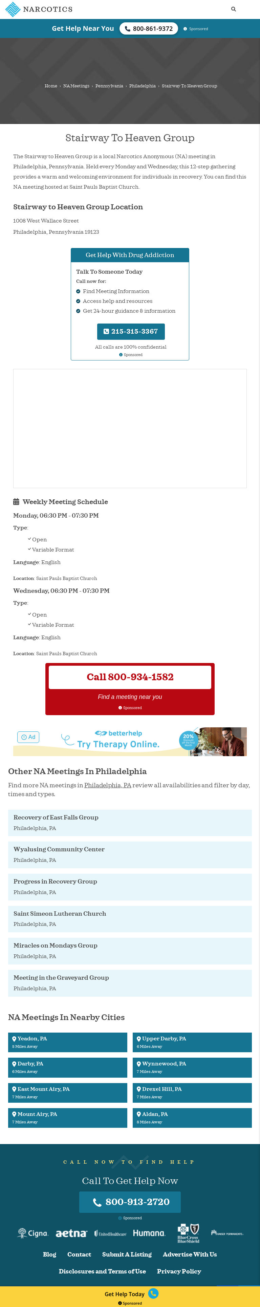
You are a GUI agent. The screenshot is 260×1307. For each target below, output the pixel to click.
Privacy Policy (179, 1271)
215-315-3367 (131, 331)
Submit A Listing (127, 1255)
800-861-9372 (149, 28)
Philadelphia (142, 86)
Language (26, 562)
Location (23, 578)
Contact (79, 1255)
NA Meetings (76, 86)
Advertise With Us (190, 1255)
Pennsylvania (109, 86)
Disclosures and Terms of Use (102, 1271)
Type (20, 527)
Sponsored (130, 1303)
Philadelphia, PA (107, 785)
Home (51, 86)
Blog (49, 1255)
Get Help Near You (83, 28)
